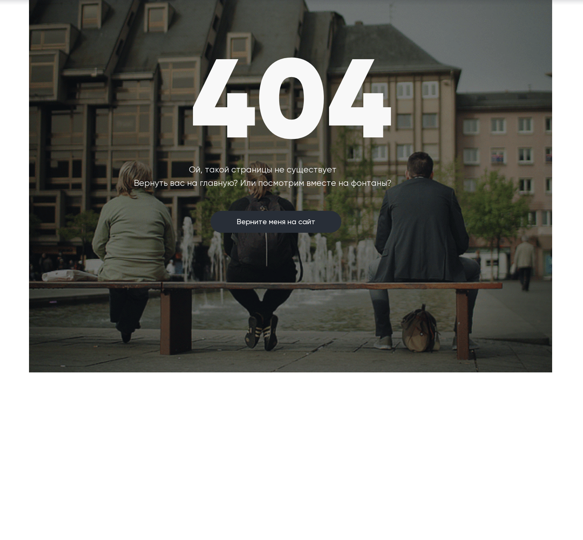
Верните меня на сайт (276, 221)
